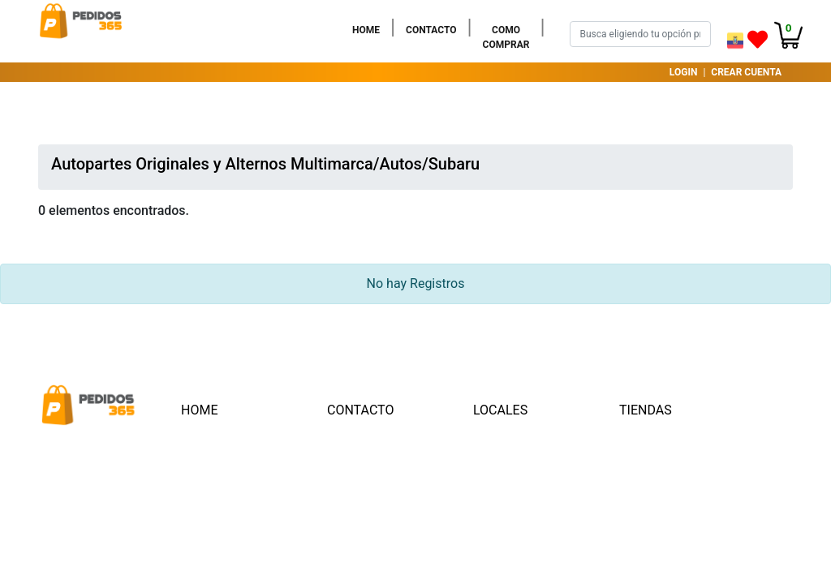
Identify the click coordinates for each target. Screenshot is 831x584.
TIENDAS (645, 410)
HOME (369, 29)
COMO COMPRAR (509, 37)
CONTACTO (434, 29)
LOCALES (500, 410)
